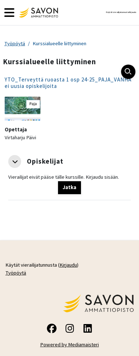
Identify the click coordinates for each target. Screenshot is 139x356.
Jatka (69, 187)
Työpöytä (14, 43)
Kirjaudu (132, 12)
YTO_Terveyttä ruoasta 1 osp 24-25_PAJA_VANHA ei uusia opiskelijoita (68, 82)
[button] (14, 161)
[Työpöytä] (37, 13)
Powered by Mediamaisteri (69, 344)
